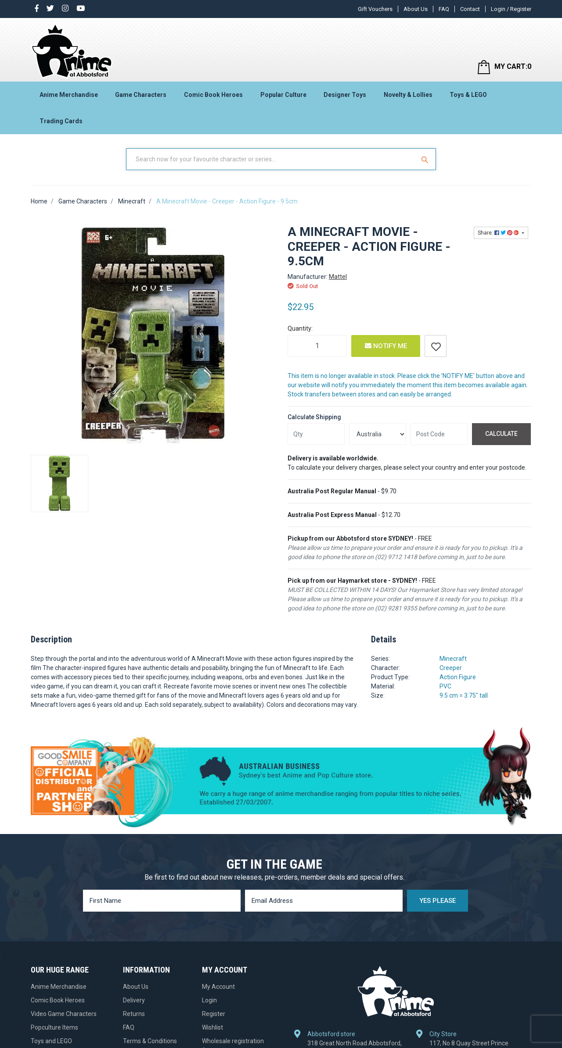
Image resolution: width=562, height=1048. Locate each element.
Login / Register (511, 9)
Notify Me (386, 346)
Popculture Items (54, 1027)
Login (209, 1000)
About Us (415, 9)
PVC (445, 686)
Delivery (134, 1000)
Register (213, 1013)
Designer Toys (345, 94)
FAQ (444, 9)
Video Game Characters (64, 1013)
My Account (218, 986)
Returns (134, 1013)
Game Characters (140, 94)
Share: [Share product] (499, 233)
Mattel (338, 276)
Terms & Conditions (150, 1040)
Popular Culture (283, 94)
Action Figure (458, 677)
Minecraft (453, 658)
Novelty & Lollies (408, 94)
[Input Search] (271, 159)
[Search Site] (426, 159)
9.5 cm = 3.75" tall (464, 695)
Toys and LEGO (51, 1040)
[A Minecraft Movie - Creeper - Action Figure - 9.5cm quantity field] (317, 346)
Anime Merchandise (69, 94)
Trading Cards (61, 121)
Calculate (501, 433)
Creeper (451, 667)
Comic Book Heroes (213, 94)
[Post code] (439, 434)
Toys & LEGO (468, 94)
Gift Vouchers (375, 9)
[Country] (377, 434)
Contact (470, 9)
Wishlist (212, 1027)
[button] (436, 346)
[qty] (316, 434)
